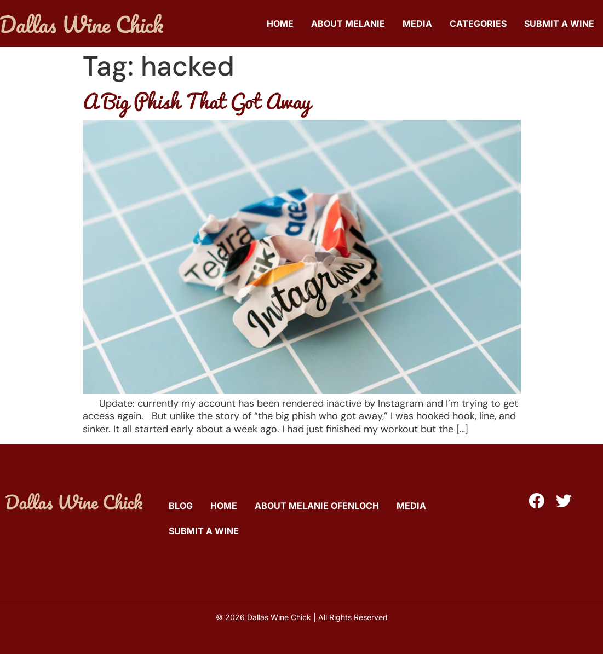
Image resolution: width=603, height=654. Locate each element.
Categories (478, 23)
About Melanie (348, 23)
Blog (181, 505)
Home (280, 23)
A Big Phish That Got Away (197, 101)
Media (417, 23)
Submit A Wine (559, 23)
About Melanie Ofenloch (317, 505)
